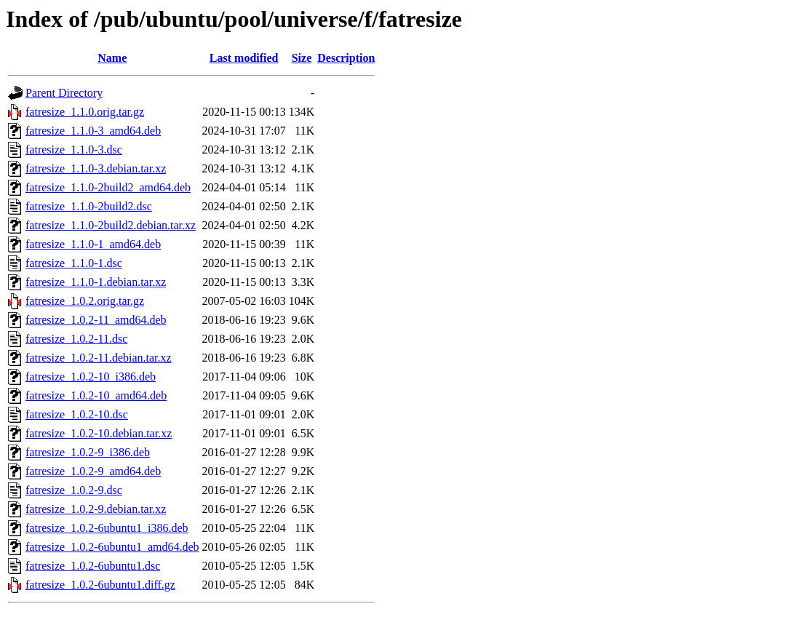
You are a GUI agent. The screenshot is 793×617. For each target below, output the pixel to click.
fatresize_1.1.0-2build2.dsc (88, 206)
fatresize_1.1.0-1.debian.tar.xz (95, 282)
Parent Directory (64, 93)
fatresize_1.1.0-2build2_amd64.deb (108, 187)
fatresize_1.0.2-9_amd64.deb (93, 471)
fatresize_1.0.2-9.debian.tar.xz (95, 509)
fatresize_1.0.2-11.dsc (76, 339)
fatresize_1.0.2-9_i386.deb (87, 452)
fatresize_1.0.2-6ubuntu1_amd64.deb (112, 547)
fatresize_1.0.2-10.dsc (76, 414)
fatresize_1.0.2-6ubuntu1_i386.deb (106, 528)
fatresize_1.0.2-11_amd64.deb (96, 320)
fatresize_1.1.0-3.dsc (73, 149)
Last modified (244, 58)
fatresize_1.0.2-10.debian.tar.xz (98, 433)
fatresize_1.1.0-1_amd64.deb (93, 244)
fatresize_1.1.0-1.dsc (73, 263)
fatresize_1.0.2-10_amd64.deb (96, 395)
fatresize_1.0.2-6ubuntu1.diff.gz (100, 584)
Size (302, 58)
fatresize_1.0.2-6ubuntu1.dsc (92, 566)
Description (346, 58)
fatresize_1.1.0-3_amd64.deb (93, 130)
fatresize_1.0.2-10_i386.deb (90, 376)
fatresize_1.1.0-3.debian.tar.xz (95, 168)
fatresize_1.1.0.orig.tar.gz (84, 112)
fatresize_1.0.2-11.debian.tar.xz (98, 357)
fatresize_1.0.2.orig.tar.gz (84, 301)
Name (112, 58)
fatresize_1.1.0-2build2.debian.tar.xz (110, 225)
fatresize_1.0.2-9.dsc (73, 490)
